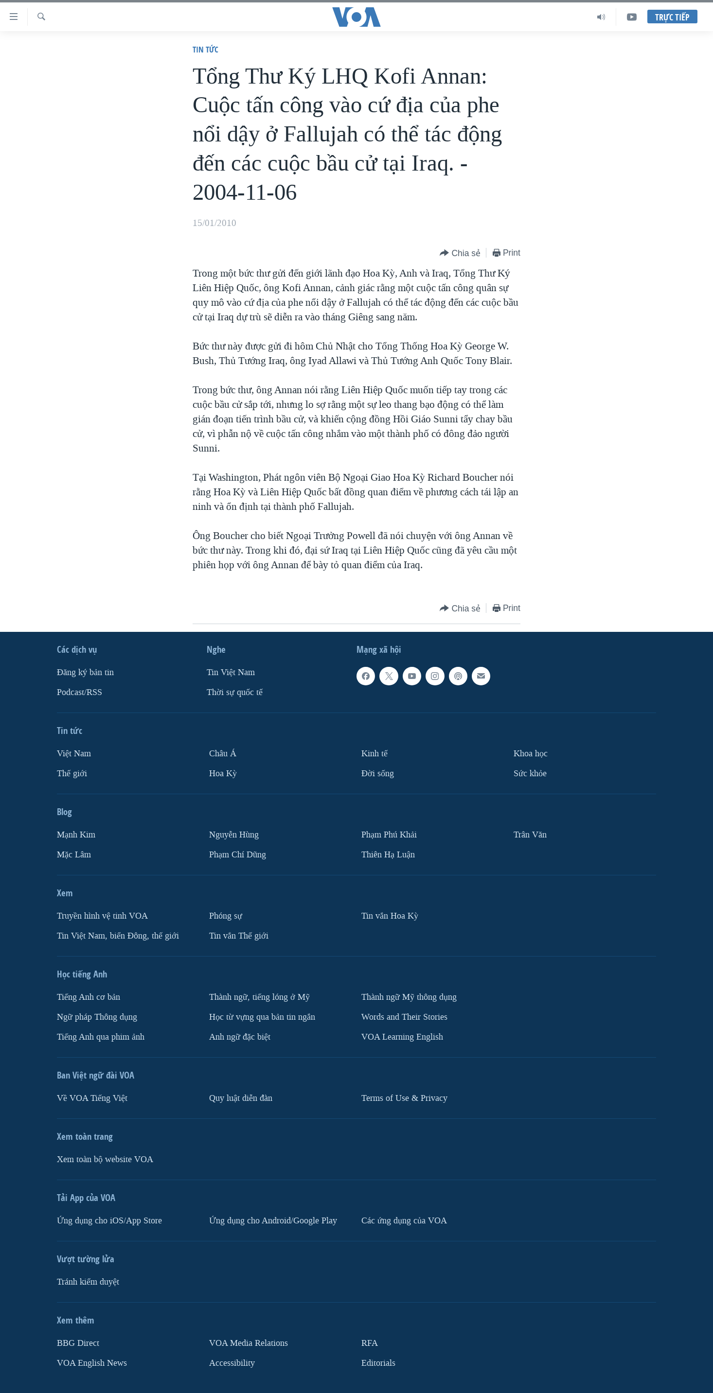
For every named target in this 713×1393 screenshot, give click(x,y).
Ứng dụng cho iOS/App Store (109, 1220)
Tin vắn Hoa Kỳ (389, 916)
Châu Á (222, 753)
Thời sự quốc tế (235, 692)
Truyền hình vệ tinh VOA (102, 916)
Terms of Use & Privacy (404, 1098)
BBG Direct (78, 1343)
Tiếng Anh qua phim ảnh (100, 1037)
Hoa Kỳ (223, 773)
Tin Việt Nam (231, 672)
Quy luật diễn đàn (240, 1098)
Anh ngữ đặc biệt (239, 1037)
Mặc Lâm (74, 854)
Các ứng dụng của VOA (404, 1220)
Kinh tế (374, 753)
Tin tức (205, 49)
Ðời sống (377, 773)
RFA (369, 1343)
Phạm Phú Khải (389, 834)
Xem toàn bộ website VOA (105, 1159)
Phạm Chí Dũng (237, 854)
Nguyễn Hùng (234, 834)
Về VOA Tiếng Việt (92, 1098)
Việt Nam (74, 753)
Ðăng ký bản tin (85, 672)
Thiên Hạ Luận (388, 854)
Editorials (378, 1363)
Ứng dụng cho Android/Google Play (273, 1220)
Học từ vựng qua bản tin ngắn (262, 1017)
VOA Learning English (402, 1037)
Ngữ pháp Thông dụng (97, 1017)
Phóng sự (225, 916)
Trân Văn (530, 834)
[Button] (460, 253)
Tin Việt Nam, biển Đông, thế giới (118, 935)
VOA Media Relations (248, 1343)
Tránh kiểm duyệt (88, 1282)
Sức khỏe (530, 773)
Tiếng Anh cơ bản (88, 997)
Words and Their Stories (404, 1017)
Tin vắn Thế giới (238, 935)
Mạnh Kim (76, 834)
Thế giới (72, 773)
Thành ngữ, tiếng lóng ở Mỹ (259, 997)
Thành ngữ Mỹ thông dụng (409, 997)
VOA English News (92, 1363)
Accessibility (232, 1363)
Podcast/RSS (79, 692)
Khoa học (531, 753)
